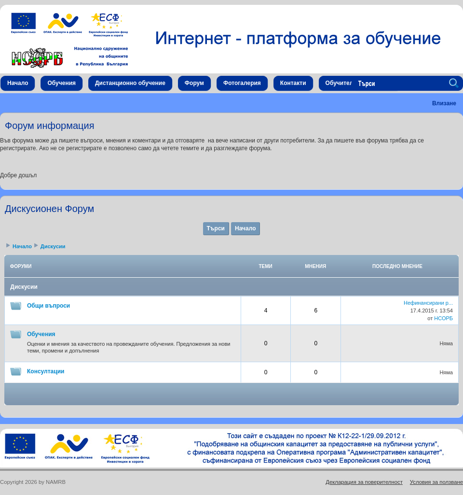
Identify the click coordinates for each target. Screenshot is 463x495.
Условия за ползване (436, 482)
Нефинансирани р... (428, 303)
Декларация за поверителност (364, 482)
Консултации (45, 371)
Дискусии (53, 246)
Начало (245, 228)
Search (455, 83)
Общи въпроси (48, 305)
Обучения (41, 334)
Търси (216, 228)
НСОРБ (443, 318)
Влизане (444, 103)
